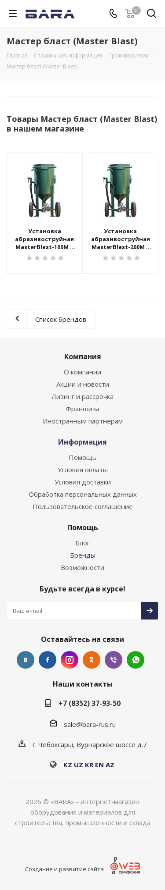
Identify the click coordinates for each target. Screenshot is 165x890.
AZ (110, 764)
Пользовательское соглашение (83, 506)
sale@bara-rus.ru (90, 724)
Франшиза (82, 408)
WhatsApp (135, 660)
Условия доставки (83, 481)
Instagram (69, 660)
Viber (113, 660)
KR (89, 764)
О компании (82, 371)
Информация (82, 442)
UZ (78, 764)
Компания (82, 356)
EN (99, 764)
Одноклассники (91, 660)
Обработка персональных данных (83, 494)
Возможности (82, 567)
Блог (82, 542)
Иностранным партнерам (83, 421)
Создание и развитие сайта (64, 869)
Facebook (47, 660)
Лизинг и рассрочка (82, 396)
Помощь (82, 457)
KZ (67, 764)
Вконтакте (25, 660)
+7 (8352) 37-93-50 (90, 703)
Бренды (82, 555)
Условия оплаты (83, 469)
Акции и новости (82, 384)
